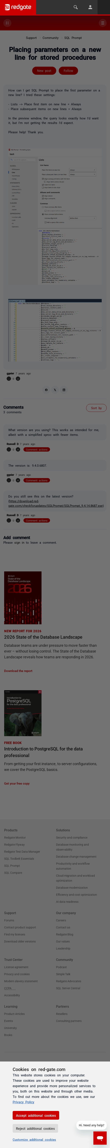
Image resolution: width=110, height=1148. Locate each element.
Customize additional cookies (34, 1139)
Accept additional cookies (36, 1115)
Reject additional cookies (35, 1128)
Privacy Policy (23, 1102)
